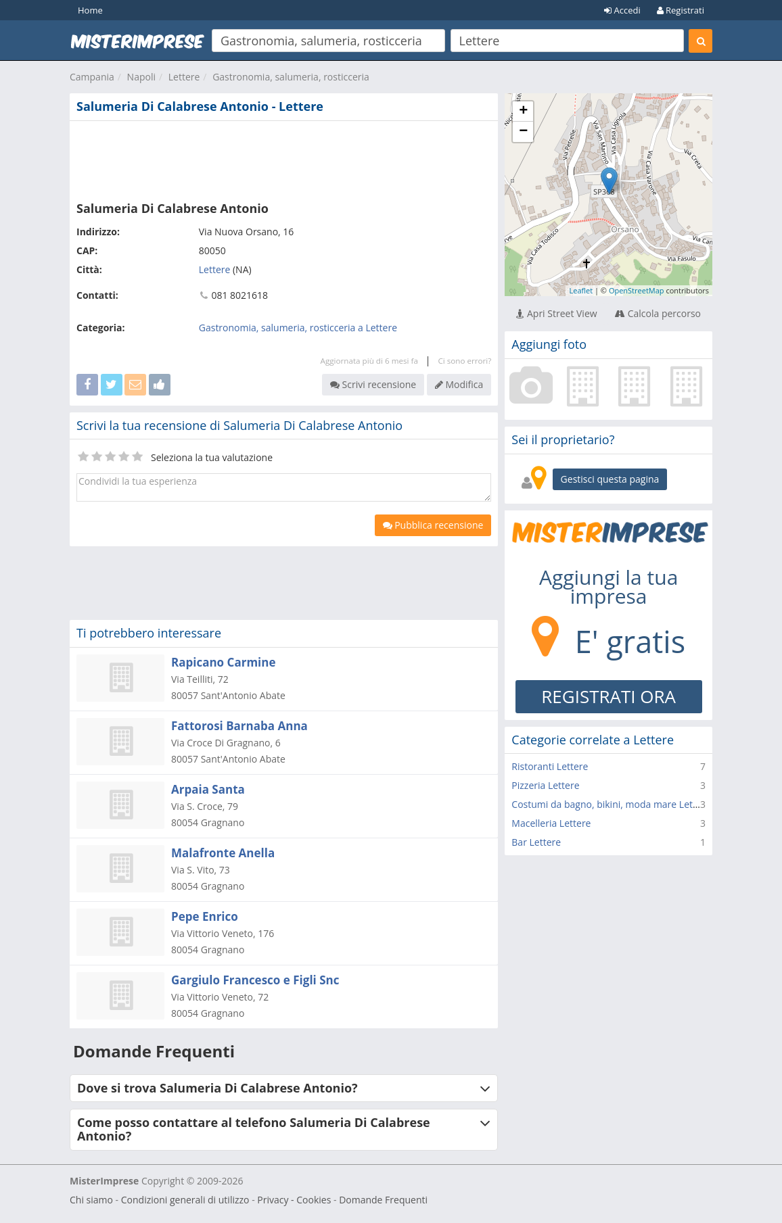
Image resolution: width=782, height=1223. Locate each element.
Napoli (141, 76)
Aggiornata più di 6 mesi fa (369, 361)
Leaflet (581, 290)
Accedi (622, 10)
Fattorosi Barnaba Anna (239, 726)
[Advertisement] (284, 158)
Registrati (680, 10)
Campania (92, 76)
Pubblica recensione (433, 525)
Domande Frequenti (383, 1199)
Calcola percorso (658, 313)
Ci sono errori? (464, 361)
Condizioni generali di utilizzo (185, 1199)
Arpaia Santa (208, 789)
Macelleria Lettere (551, 823)
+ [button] (523, 111)
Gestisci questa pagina (610, 479)
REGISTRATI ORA (608, 696)
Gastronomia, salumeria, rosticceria (290, 76)
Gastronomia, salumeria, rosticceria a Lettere (298, 327)
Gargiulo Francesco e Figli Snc (255, 980)
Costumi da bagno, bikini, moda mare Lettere (610, 804)
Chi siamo (91, 1199)
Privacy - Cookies (294, 1199)
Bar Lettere (536, 842)
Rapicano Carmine (223, 662)
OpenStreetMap (636, 290)
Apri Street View (556, 313)
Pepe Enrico (204, 916)
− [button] (523, 132)
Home (90, 10)
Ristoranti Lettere (549, 766)
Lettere (184, 76)
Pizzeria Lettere (545, 785)
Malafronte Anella (223, 853)
